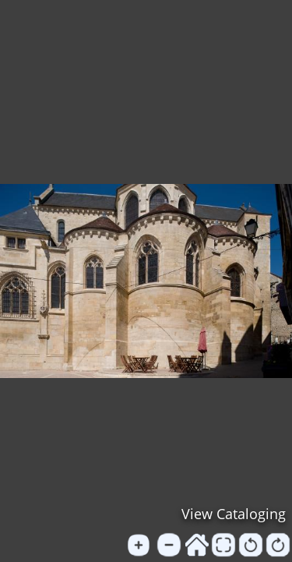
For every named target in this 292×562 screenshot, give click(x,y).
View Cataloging (233, 513)
